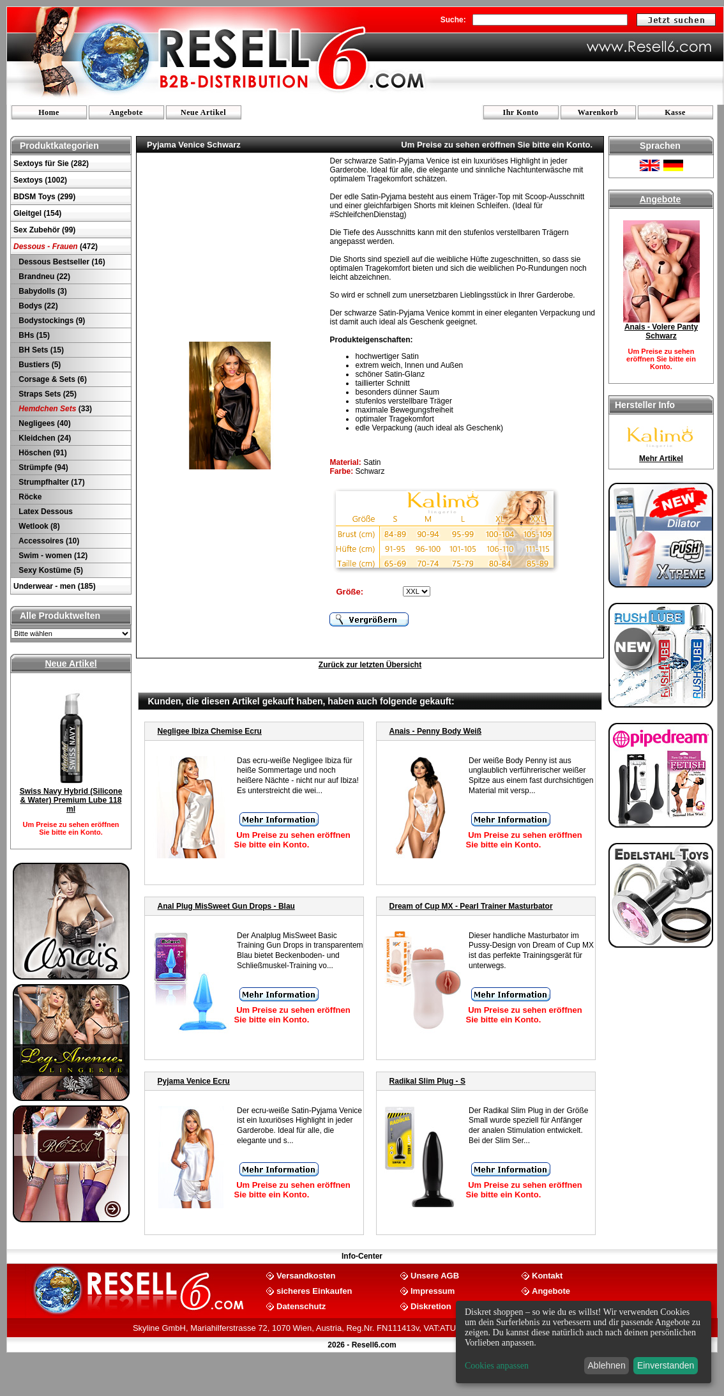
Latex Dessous (45, 511)
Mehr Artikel (661, 458)
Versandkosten (306, 1275)
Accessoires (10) (48, 540)
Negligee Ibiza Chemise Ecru (210, 731)
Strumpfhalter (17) (51, 482)
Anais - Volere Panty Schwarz (661, 331)
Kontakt (547, 1275)
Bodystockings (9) (51, 320)
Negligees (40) (44, 423)
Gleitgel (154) (37, 213)
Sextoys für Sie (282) (51, 163)
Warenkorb (598, 112)
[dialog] (583, 1342)
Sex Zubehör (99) (44, 229)
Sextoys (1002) (40, 180)
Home (48, 112)
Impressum (433, 1290)
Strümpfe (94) (42, 467)
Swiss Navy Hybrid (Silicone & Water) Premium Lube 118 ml (71, 800)
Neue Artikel (203, 112)
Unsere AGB (435, 1275)
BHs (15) (33, 335)
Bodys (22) (37, 305)
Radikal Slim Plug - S (427, 1081)
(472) (55, 246)
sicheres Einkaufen (314, 1290)
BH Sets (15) (40, 349)
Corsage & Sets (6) (52, 379)
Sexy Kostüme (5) (50, 570)
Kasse (675, 112)
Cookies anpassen (497, 1365)
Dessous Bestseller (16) (61, 261)
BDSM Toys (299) (44, 196)
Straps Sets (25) (47, 394)
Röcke (29, 496)
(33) (54, 408)
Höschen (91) (42, 452)
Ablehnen (607, 1365)
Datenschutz (301, 1305)
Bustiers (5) (39, 364)
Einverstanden (666, 1365)
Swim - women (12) (52, 555)
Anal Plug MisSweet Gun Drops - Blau (226, 906)
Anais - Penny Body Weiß (435, 731)
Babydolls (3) (42, 291)
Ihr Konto (521, 112)
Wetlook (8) (38, 526)
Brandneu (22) (43, 276)
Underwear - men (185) (54, 586)
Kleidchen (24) (44, 438)
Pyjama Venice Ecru (194, 1081)
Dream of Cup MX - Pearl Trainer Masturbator (471, 906)
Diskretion (431, 1305)
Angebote (126, 112)
